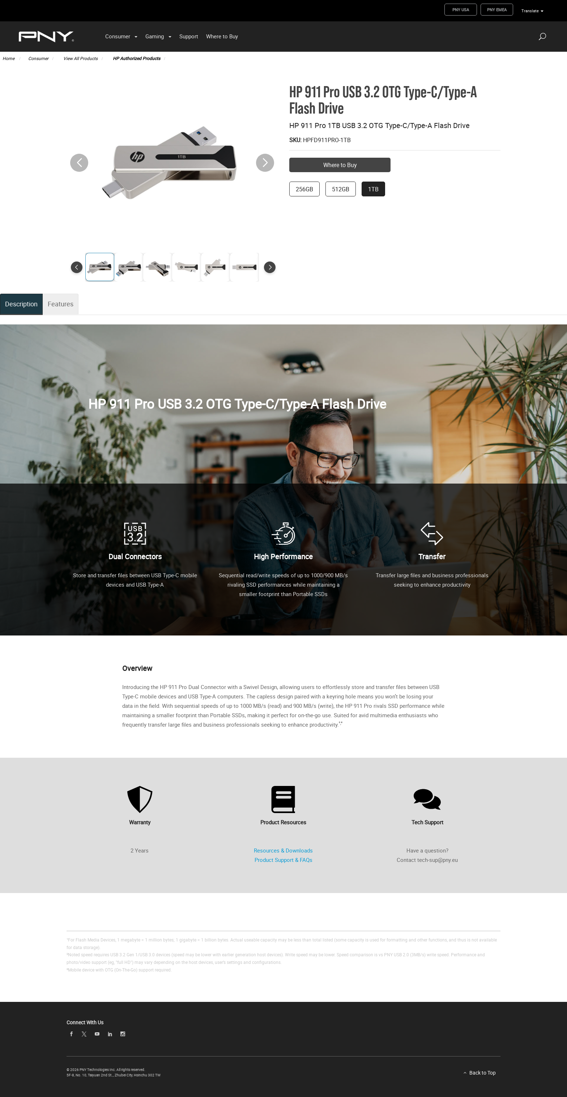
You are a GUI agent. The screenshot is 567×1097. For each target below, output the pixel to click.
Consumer (117, 36)
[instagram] (123, 1034)
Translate (530, 10)
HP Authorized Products (136, 58)
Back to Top (482, 1072)
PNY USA (460, 9)
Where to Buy (222, 36)
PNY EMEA (497, 9)
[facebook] (71, 1034)
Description (21, 303)
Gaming (154, 36)
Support (188, 36)
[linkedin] (110, 1034)
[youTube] (97, 1034)
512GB (340, 189)
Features (60, 303)
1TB (373, 189)
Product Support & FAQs (283, 859)
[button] (265, 163)
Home (9, 58)
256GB (304, 189)
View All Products (80, 58)
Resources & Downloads (283, 850)
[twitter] (84, 1034)
